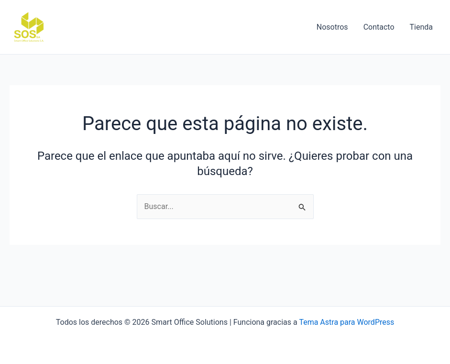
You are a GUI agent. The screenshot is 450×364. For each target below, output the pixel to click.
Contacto (379, 27)
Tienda (421, 27)
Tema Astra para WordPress (346, 322)
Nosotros (332, 27)
